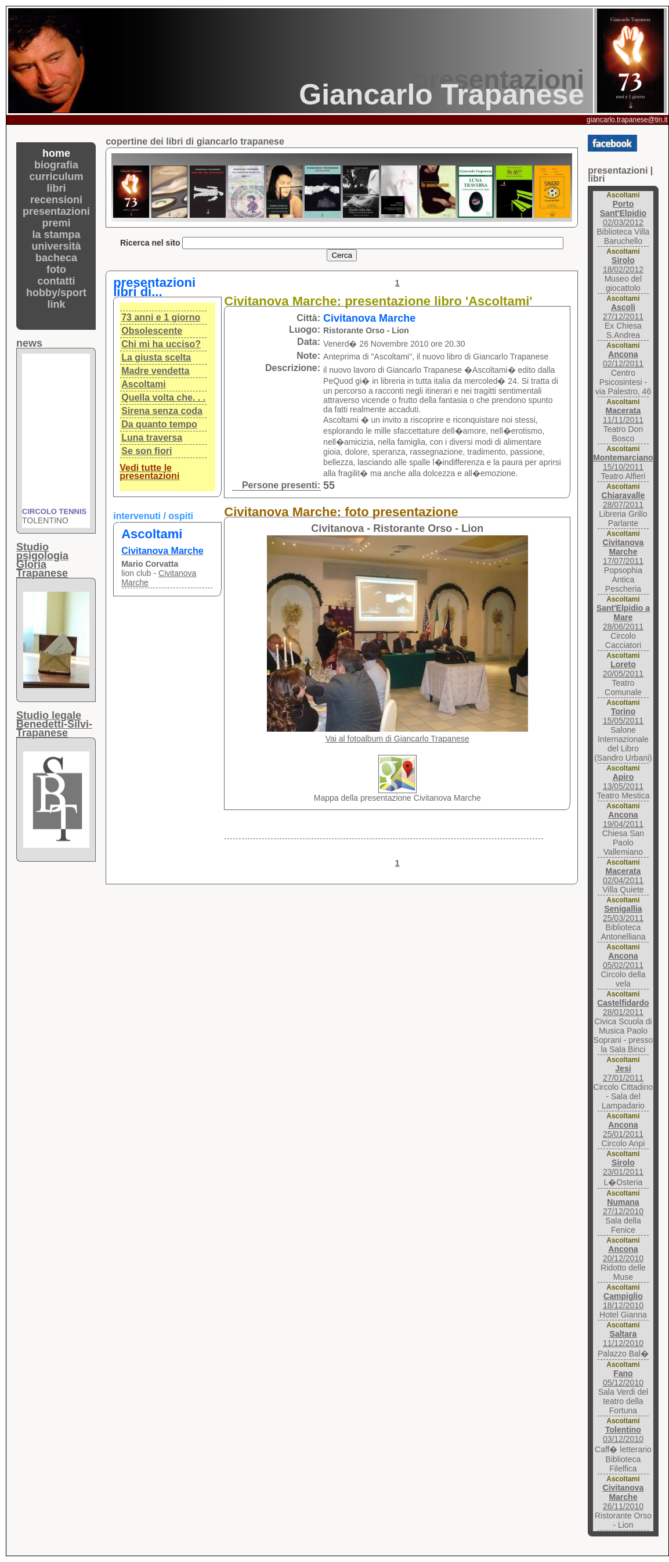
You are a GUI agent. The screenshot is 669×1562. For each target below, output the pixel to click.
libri (56, 188)
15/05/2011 (623, 716)
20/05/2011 (623, 669)
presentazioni (56, 211)
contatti (56, 281)
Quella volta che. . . (163, 397)
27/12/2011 (623, 312)
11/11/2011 (623, 415)
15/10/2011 (623, 462)
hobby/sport (56, 292)
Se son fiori (146, 451)
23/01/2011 (623, 1167)
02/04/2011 (623, 875)
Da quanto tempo (159, 424)
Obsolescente (151, 331)
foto (56, 269)
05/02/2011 (623, 960)
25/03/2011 (623, 913)
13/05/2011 (623, 781)
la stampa (56, 234)
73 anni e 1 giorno (160, 317)
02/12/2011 (623, 359)
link (57, 304)
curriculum (57, 176)
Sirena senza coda (161, 411)
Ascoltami (143, 384)
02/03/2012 (623, 213)
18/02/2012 (623, 264)
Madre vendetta (155, 371)
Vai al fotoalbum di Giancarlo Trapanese (397, 738)
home (56, 153)
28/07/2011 (623, 500)
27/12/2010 (623, 1206)
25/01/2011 (623, 1129)
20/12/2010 (623, 1253)
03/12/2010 (623, 1434)
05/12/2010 (623, 1378)
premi (56, 223)
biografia (56, 165)
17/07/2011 (623, 552)
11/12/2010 (623, 1338)
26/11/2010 (623, 1497)
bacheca (56, 258)
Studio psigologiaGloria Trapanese (42, 560)
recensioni (56, 200)
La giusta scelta (156, 357)
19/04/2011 (623, 819)
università (56, 246)
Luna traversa (151, 437)
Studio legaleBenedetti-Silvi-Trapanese (54, 724)
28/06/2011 (623, 617)
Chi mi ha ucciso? (161, 344)
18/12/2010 (623, 1300)
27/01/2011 (623, 1073)
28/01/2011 (623, 1007)
